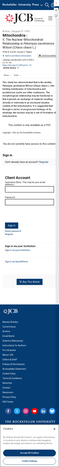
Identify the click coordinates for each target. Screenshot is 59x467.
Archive (6, 331)
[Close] (54, 429)
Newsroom (8, 392)
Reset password (13, 231)
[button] (47, 5)
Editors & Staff (10, 359)
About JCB (8, 355)
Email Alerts (8, 336)
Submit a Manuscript (13, 340)
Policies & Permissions (14, 364)
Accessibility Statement (14, 369)
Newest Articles (10, 322)
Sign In (11, 225)
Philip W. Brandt (9, 52)
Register (43, 162)
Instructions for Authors (14, 345)
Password (10, 197)
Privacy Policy (9, 397)
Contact (6, 387)
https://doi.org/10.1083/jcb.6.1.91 (17, 65)
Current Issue (9, 326)
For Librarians (9, 350)
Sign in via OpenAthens (16, 261)
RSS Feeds (8, 402)
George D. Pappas (24, 52)
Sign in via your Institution (17, 250)
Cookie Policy (9, 373)
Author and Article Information (17, 56)
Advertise (7, 383)
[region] (29, 445)
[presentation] (29, 215)
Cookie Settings (29, 461)
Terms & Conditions (12, 378)
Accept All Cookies (29, 453)
